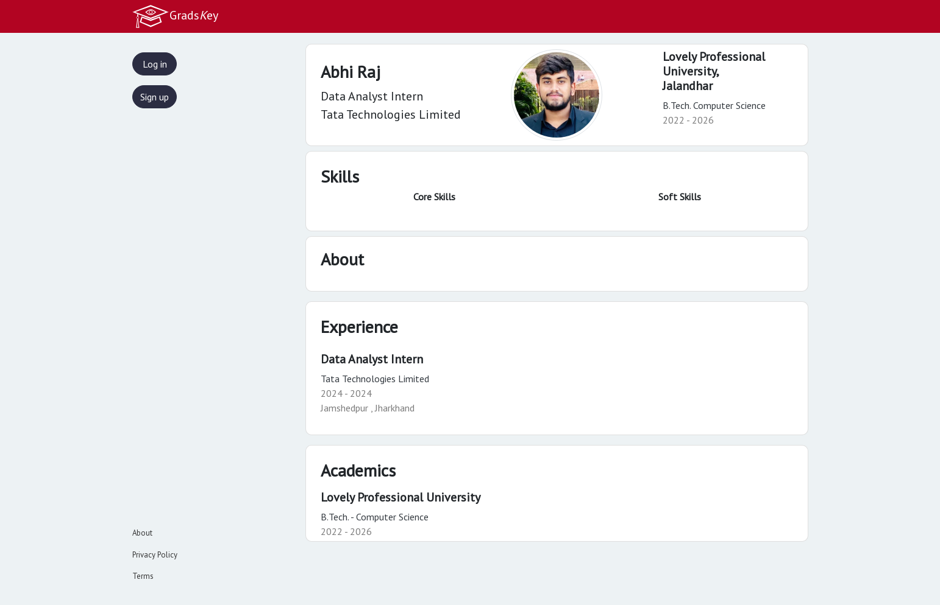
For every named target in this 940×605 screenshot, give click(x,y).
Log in (155, 64)
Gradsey (175, 16)
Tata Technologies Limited (375, 378)
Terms (143, 576)
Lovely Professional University (400, 497)
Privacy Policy (154, 555)
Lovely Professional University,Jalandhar (714, 71)
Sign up (154, 97)
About (142, 533)
